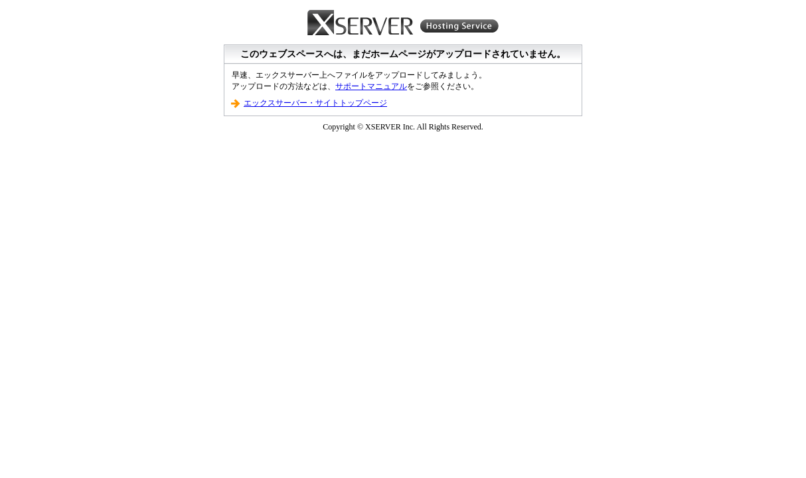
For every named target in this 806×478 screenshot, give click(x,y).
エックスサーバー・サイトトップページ (315, 103)
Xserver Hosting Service (403, 23)
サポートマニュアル (371, 86)
